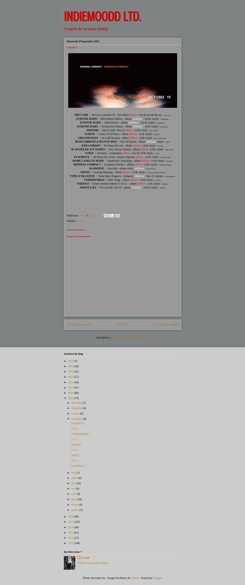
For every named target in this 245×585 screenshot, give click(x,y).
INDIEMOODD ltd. (102, 16)
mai (73, 488)
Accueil (122, 324)
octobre (75, 413)
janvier (75, 509)
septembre (77, 418)
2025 (71, 366)
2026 (71, 361)
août (74, 472)
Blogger (157, 577)
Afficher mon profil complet (92, 562)
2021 (71, 387)
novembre (77, 408)
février (75, 504)
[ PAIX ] (75, 455)
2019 (71, 398)
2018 (71, 516)
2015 (71, 532)
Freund (85, 557)
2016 (71, 527)
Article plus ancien (166, 324)
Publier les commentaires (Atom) (130, 337)
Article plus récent (79, 324)
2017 (71, 521)
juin (73, 483)
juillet (74, 478)
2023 (71, 376)
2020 (71, 392)
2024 (71, 371)
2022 (71, 382)
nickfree (135, 577)
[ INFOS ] (76, 444)
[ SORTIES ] (78, 423)
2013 (71, 543)
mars (74, 499)
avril (74, 493)
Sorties (81, 221)
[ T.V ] (74, 428)
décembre (77, 402)
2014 (71, 537)
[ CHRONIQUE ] (80, 434)
